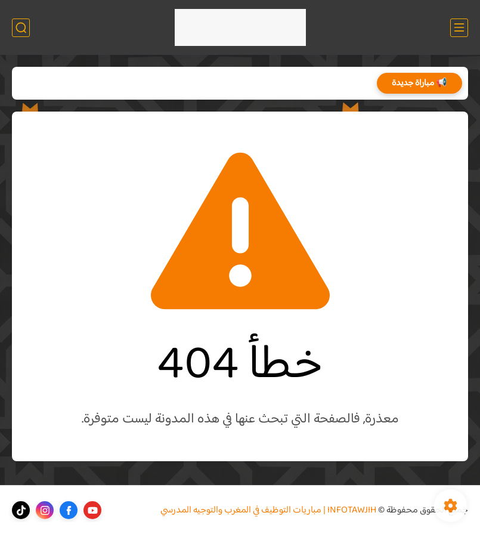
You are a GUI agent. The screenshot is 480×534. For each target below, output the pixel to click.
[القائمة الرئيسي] (459, 27)
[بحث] (21, 27)
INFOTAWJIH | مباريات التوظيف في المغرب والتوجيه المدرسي (268, 510)
